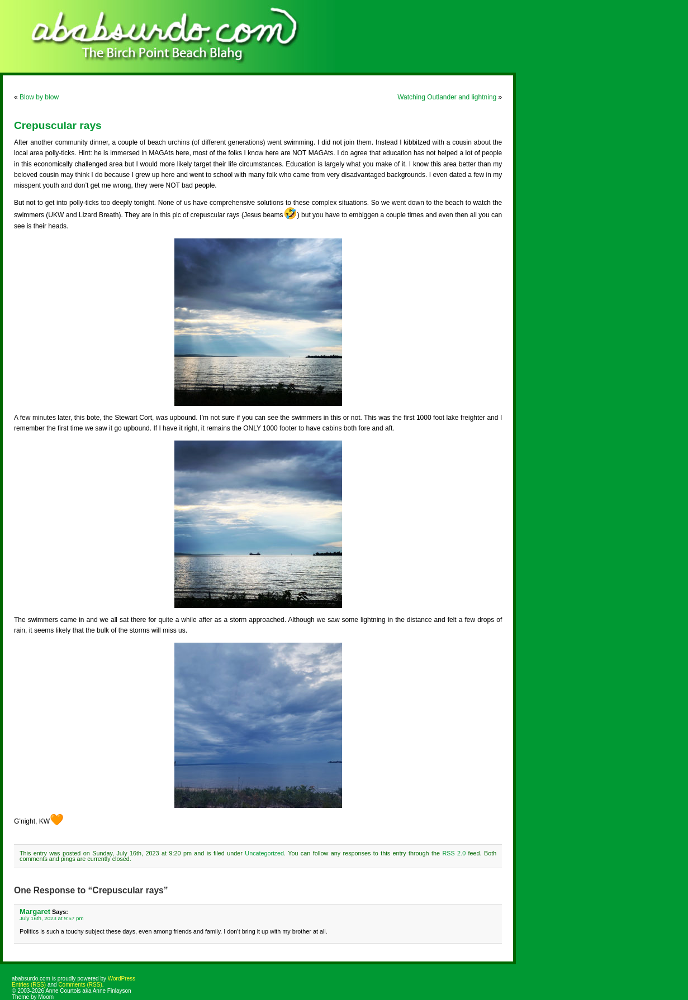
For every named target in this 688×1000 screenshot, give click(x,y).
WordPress (121, 978)
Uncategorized (264, 853)
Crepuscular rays (58, 125)
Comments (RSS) (80, 985)
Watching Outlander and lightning (446, 97)
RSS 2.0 (454, 853)
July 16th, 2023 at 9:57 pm (52, 918)
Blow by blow (39, 97)
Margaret (35, 911)
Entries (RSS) (29, 985)
